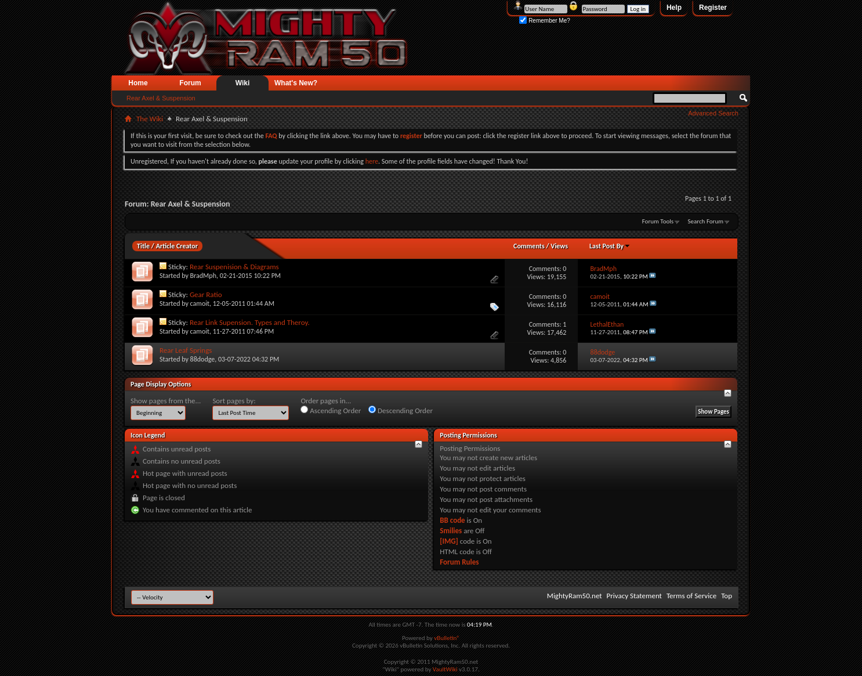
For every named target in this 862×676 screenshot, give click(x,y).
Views (559, 246)
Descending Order (400, 410)
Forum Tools (657, 221)
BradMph (203, 276)
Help (674, 7)
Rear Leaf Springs (186, 350)
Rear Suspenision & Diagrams (234, 266)
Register (713, 7)
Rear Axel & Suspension (160, 98)
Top (726, 595)
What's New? (295, 83)
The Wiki (149, 118)
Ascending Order (330, 410)
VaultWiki (445, 669)
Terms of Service (691, 595)
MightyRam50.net (574, 595)
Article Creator (177, 246)
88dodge (202, 359)
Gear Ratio (206, 294)
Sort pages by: (233, 400)
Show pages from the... (166, 400)
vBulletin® (447, 638)
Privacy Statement (634, 595)
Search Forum (706, 221)
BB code (452, 520)
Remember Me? (544, 20)
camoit (199, 303)
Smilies (451, 530)
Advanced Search (713, 113)
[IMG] (449, 541)
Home (137, 83)
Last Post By (610, 246)
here (371, 161)
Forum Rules (459, 562)
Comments (529, 246)
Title (143, 246)
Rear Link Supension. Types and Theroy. (250, 322)
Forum (190, 83)
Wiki (243, 83)
